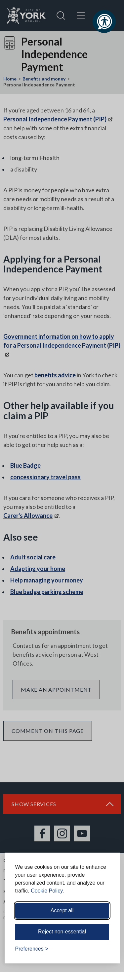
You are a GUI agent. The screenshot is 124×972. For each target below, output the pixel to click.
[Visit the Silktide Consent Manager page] (105, 949)
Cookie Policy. (47, 891)
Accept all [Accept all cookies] (62, 910)
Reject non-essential (62, 931)
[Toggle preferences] (32, 949)
